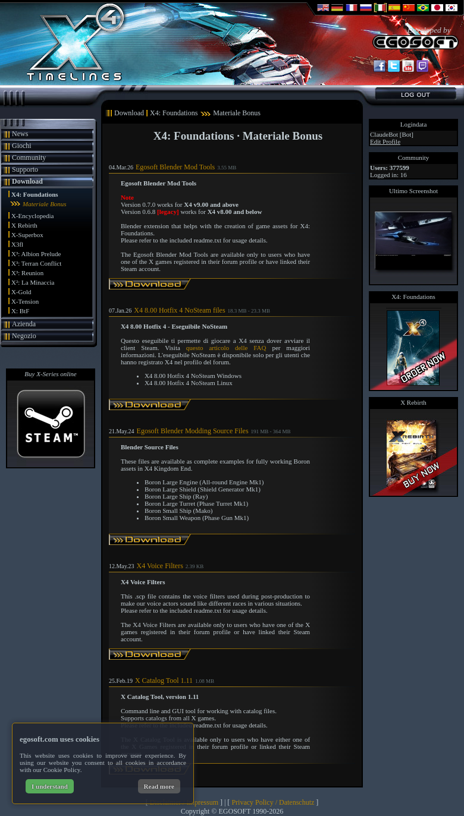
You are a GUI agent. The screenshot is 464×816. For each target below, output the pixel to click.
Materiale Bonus (45, 203)
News (20, 134)
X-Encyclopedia (32, 215)
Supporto (25, 169)
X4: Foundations (34, 194)
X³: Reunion (27, 272)
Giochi (22, 145)
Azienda (24, 324)
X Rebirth (24, 225)
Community (29, 157)
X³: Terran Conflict (36, 263)
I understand (50, 786)
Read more (159, 786)
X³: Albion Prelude (36, 253)
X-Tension (25, 301)
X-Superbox (27, 234)
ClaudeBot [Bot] (391, 134)
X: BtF (20, 310)
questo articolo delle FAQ (226, 347)
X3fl (17, 244)
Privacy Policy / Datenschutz (272, 802)
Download (27, 181)
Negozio (24, 336)
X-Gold (21, 291)
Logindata (413, 124)
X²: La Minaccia (32, 282)
